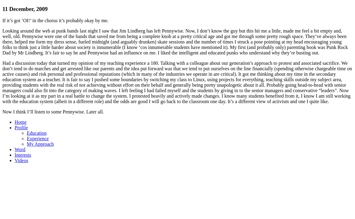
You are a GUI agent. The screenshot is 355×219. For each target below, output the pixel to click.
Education (37, 133)
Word (20, 149)
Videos (21, 160)
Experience (38, 138)
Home (21, 122)
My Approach (40, 144)
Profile (21, 127)
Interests (23, 155)
